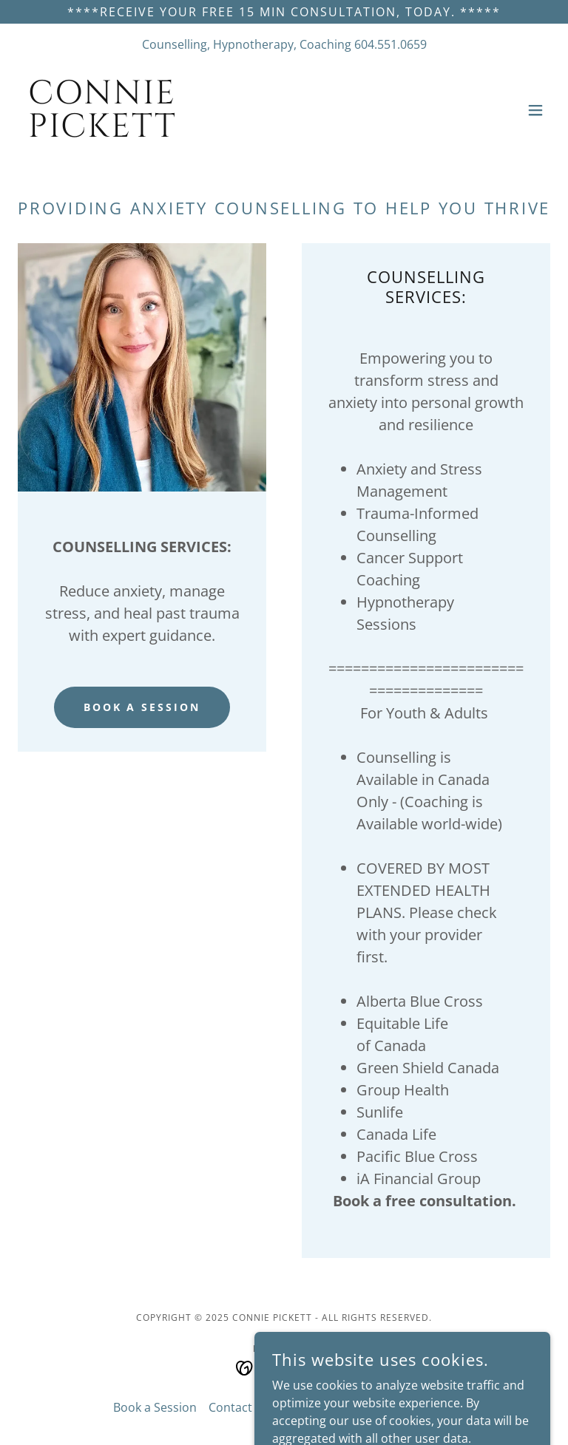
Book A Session (142, 707)
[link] (102, 132)
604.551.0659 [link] (390, 44)
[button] (535, 110)
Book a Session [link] (155, 1407)
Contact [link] (230, 1407)
